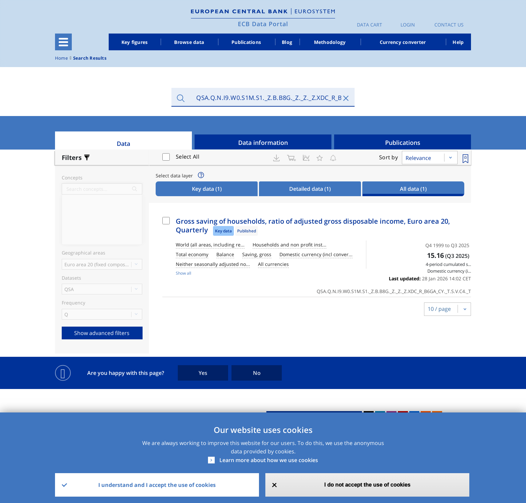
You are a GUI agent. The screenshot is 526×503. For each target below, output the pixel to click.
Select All (187, 156)
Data (123, 143)
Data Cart (369, 24)
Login (408, 24)
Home (61, 58)
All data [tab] (413, 188)
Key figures (134, 42)
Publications (246, 42)
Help (458, 42)
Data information (263, 142)
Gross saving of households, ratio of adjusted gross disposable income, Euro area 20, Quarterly (313, 225)
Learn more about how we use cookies (268, 460)
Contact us (449, 24)
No (257, 373)
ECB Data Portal (263, 24)
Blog (287, 42)
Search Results (89, 58)
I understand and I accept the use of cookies (157, 485)
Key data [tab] (207, 188)
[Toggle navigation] (63, 42)
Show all (183, 273)
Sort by (388, 157)
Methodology (330, 42)
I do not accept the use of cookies (367, 485)
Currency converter (403, 42)
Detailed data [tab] (310, 188)
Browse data (189, 42)
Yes (203, 373)
